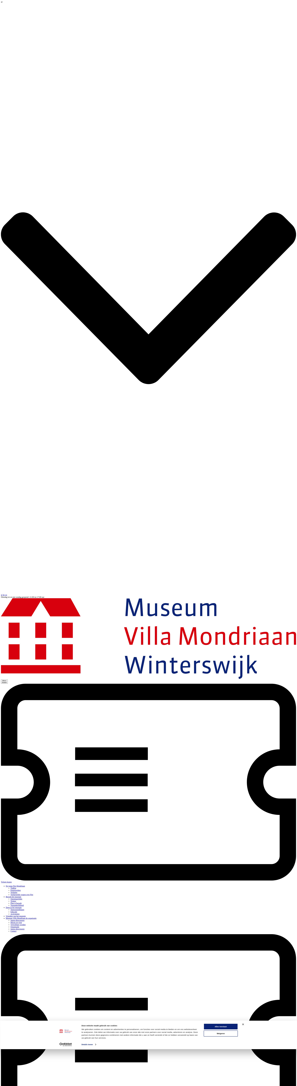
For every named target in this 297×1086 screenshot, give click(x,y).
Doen (14, 908)
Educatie (13, 912)
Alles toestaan (221, 806)
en (6, 595)
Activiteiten (15, 914)
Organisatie (14, 927)
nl (1, 595)
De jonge (15, 886)
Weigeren (221, 813)
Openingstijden (16, 899)
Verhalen (13, 892)
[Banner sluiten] (243, 804)
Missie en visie (16, 923)
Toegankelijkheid (17, 905)
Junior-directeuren (17, 920)
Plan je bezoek (16, 903)
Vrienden (16, 916)
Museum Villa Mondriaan (21, 918)
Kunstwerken (15, 890)
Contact (13, 931)
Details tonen (87, 824)
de (4, 595)
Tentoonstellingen (17, 910)
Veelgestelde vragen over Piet (21, 895)
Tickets (13, 901)
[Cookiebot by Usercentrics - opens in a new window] (65, 824)
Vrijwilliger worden (18, 925)
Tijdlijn (13, 888)
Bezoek (13, 897)
